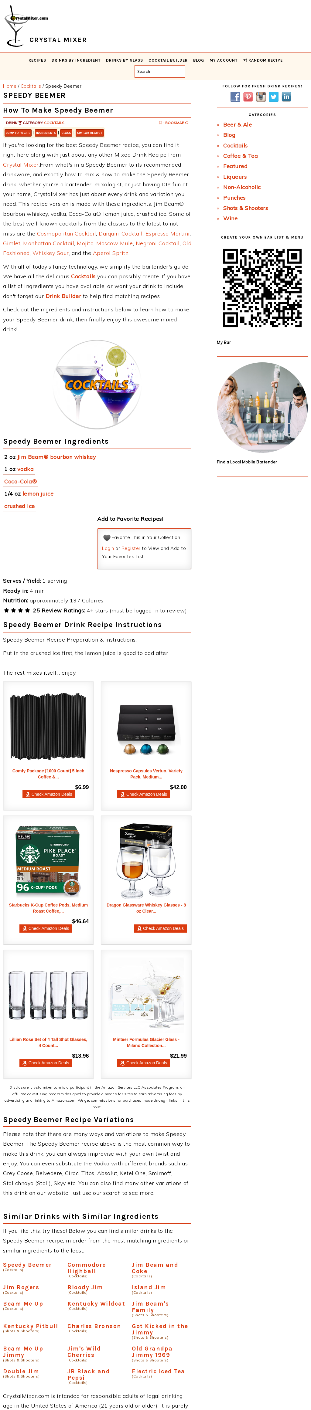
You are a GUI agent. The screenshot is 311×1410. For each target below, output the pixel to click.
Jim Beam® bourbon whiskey (56, 456)
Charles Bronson (94, 1326)
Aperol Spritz (111, 252)
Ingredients (46, 133)
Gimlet (11, 243)
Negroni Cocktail (158, 243)
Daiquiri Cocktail (121, 233)
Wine (230, 218)
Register (131, 548)
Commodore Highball (86, 1268)
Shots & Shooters (245, 208)
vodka (25, 469)
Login (108, 548)
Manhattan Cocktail (48, 243)
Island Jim (149, 1287)
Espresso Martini (167, 233)
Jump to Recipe (18, 133)
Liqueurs (235, 176)
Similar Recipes (90, 133)
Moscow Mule (114, 243)
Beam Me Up (23, 1303)
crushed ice (19, 506)
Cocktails (54, 122)
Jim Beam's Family (150, 1306)
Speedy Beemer (27, 1264)
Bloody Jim (85, 1287)
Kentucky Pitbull (30, 1326)
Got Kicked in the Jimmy (160, 1329)
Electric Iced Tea (158, 1371)
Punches (234, 197)
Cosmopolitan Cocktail (66, 233)
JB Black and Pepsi (88, 1374)
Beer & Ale (237, 124)
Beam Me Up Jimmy (23, 1351)
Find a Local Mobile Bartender (247, 461)
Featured (235, 166)
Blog (229, 134)
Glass (66, 133)
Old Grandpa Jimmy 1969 (152, 1351)
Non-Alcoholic (242, 187)
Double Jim (21, 1371)
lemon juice (38, 493)
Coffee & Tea (240, 155)
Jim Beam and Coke (155, 1268)
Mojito (85, 243)
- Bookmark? (173, 122)
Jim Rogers (21, 1287)
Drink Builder (63, 296)
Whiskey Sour (50, 252)
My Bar (224, 342)
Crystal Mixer (21, 164)
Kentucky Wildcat (96, 1303)
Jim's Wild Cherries (84, 1351)
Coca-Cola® (20, 481)
